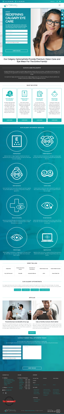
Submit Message (16, 50)
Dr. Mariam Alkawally (44, 289)
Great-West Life (55, 273)
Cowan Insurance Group (20, 268)
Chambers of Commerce (32, 268)
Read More (32, 332)
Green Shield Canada (55, 268)
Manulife (20, 273)
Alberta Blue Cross (44, 268)
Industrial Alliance (32, 273)
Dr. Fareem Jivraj (34, 289)
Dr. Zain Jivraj (17, 289)
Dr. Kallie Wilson (25, 289)
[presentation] (15, 46)
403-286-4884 (10, 1)
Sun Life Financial (8, 273)
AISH (44, 273)
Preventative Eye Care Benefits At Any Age (17, 322)
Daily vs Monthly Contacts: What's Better (47, 322)
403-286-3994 (21, 1)
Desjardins (8, 268)
